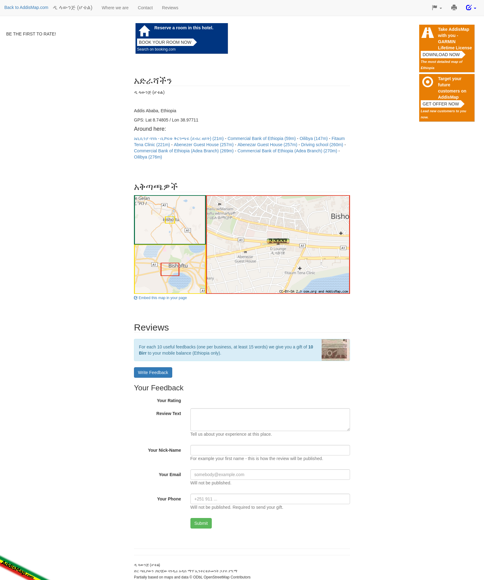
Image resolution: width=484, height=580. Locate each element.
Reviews (170, 7)
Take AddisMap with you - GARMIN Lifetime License (455, 38)
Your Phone (169, 498)
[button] (437, 8)
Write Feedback (153, 372)
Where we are (115, 7)
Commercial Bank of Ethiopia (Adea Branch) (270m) (287, 150)
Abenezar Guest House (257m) (267, 144)
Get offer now (441, 103)
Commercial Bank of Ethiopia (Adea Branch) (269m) (184, 150)
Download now (441, 54)
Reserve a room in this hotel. (183, 27)
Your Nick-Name (164, 450)
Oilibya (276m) (148, 156)
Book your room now (165, 42)
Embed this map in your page (160, 298)
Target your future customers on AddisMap (452, 88)
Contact (145, 7)
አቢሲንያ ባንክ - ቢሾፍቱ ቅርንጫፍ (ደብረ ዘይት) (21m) (179, 138)
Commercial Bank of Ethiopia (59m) (262, 138)
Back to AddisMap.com (26, 7)
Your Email (170, 474)
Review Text (168, 413)
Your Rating (169, 400)
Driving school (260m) (322, 144)
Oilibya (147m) (314, 138)
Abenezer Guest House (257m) (204, 144)
